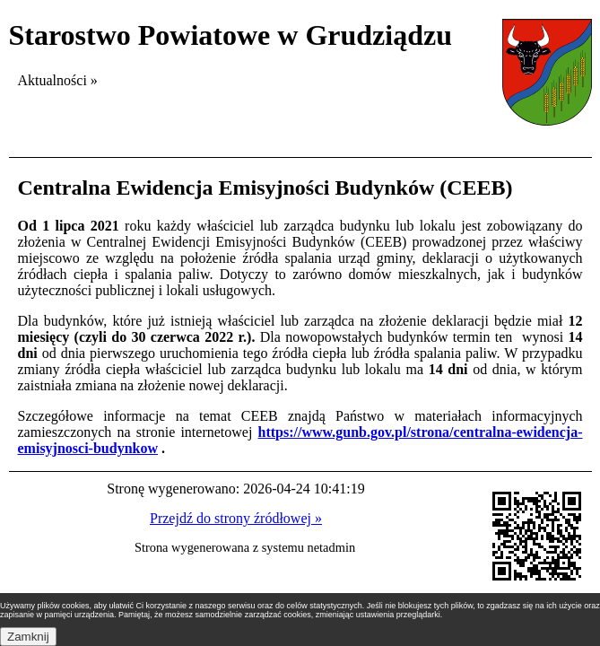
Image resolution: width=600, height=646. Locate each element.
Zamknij (28, 636)
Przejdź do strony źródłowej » (236, 518)
